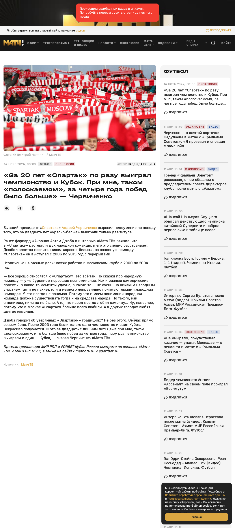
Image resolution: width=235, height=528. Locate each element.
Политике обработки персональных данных (195, 495)
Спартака (50, 227)
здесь (80, 30)
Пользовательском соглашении (189, 498)
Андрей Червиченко (79, 227)
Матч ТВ (27, 364)
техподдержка (220, 30)
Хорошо (197, 517)
